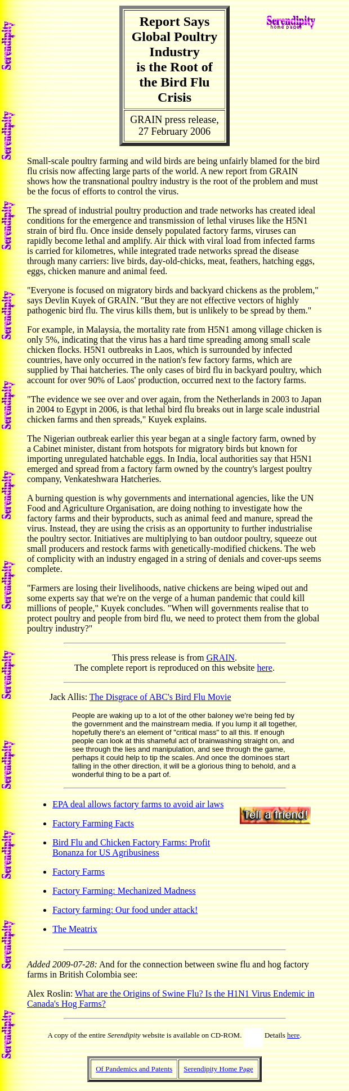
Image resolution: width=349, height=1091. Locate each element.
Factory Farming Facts (93, 823)
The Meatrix (74, 929)
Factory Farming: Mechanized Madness (124, 890)
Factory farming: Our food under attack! (125, 910)
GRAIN (220, 657)
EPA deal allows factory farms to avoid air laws (137, 804)
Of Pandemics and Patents (134, 1069)
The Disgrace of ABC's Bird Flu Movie (160, 697)
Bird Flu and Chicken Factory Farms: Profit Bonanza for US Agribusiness (131, 847)
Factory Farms (78, 871)
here (264, 667)
